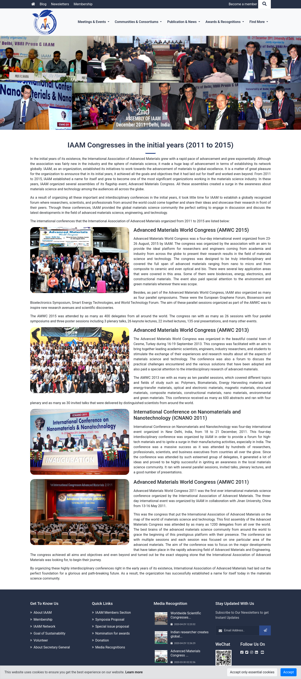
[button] (22, 83)
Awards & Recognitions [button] (223, 22)
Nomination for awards (112, 627)
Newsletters (60, 4)
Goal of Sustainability (49, 627)
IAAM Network (44, 621)
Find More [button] (257, 22)
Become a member (243, 4)
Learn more (134, 672)
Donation (102, 634)
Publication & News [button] (182, 22)
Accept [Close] (288, 672)
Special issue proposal (112, 621)
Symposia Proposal (109, 614)
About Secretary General (52, 641)
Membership (83, 4)
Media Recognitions (110, 641)
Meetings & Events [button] (92, 22)
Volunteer (41, 634)
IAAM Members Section (113, 607)
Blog (43, 4)
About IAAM (43, 607)
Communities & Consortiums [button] (137, 22)
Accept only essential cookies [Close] (252, 672)
